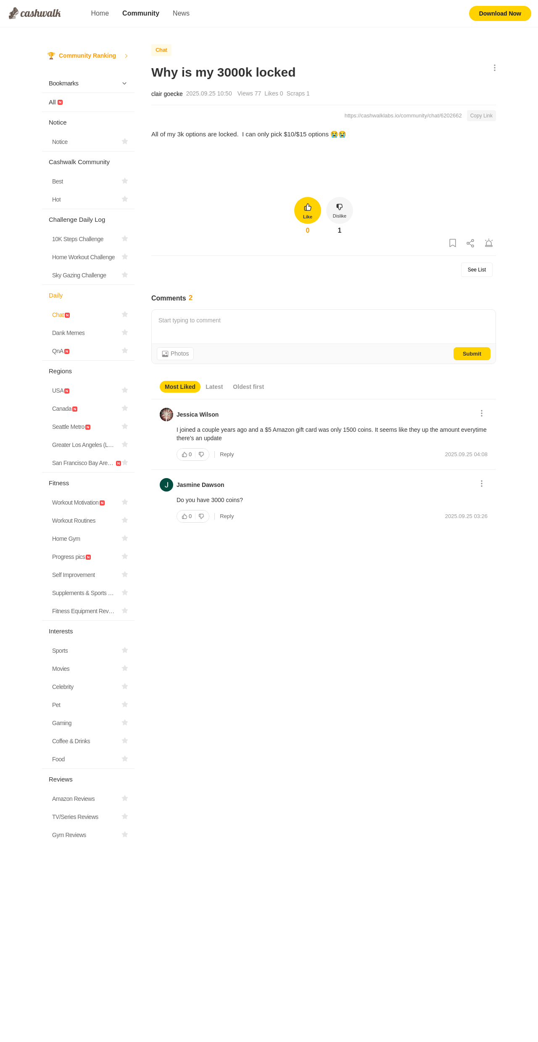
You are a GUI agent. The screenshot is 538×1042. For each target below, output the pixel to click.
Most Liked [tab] (180, 386)
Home (100, 13)
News (181, 13)
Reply (227, 454)
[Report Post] (489, 243)
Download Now (500, 13)
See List (477, 270)
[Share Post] (470, 243)
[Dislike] (202, 454)
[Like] (186, 454)
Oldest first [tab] (248, 386)
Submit (472, 354)
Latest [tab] (214, 386)
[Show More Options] (493, 68)
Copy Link (481, 116)
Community (140, 13)
